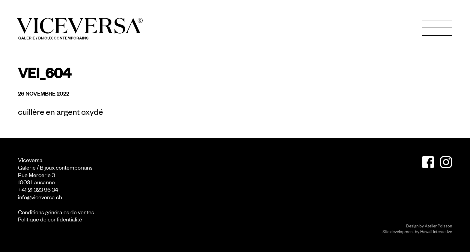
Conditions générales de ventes (56, 211)
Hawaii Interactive (436, 231)
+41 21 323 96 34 (38, 189)
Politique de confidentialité (50, 219)
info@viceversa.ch (40, 196)
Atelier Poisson (438, 225)
